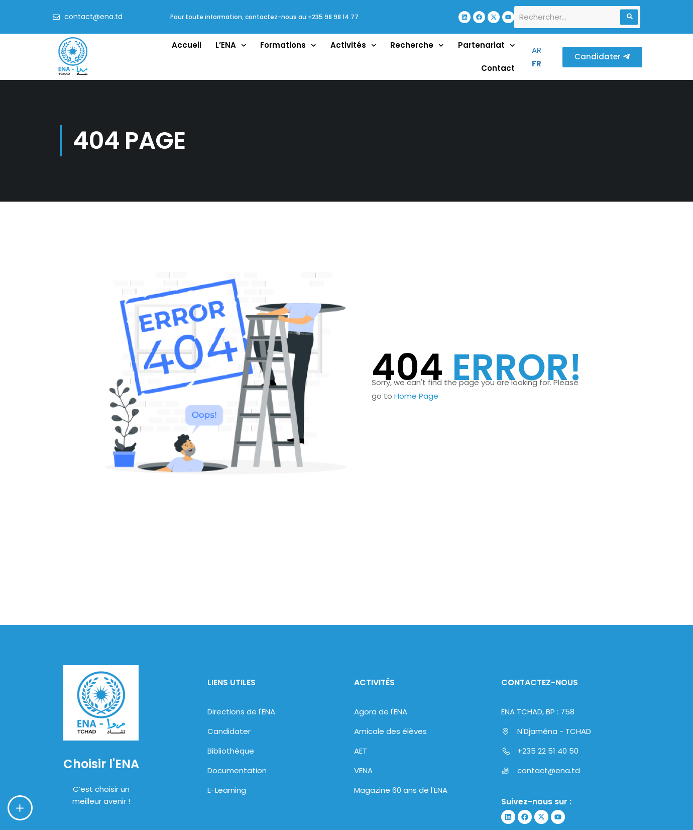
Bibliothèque (230, 751)
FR (536, 63)
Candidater (229, 731)
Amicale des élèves (390, 731)
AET (360, 751)
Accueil (186, 45)
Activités (353, 45)
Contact (498, 68)
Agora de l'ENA (380, 711)
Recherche (417, 45)
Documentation (237, 770)
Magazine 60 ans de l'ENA (400, 790)
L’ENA (231, 45)
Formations (288, 45)
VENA (363, 770)
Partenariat (486, 45)
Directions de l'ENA (241, 711)
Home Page (416, 396)
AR (536, 50)
